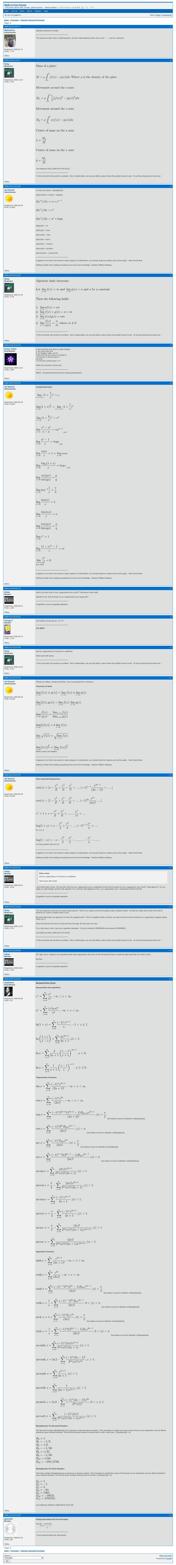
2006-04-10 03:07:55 (12, 775)
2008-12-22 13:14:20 (12, 1515)
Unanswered (167, 15)
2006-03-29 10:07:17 (12, 26)
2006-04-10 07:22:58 (12, 907)
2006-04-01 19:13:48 (12, 186)
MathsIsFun (9, 30)
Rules (22, 11)
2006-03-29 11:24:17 (12, 60)
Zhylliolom (9, 983)
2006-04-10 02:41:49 (12, 678)
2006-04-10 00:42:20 (12, 617)
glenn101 (8, 1519)
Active (158, 15)
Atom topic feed (166, 1556)
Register (38, 11)
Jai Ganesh (9, 190)
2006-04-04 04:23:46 (12, 275)
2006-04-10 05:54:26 (12, 868)
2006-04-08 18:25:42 (12, 383)
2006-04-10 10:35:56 (12, 950)
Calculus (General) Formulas (33, 20)
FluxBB (169, 1558)
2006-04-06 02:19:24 (12, 345)
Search (29, 11)
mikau (7, 592)
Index (6, 11)
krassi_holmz (10, 349)
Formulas (15, 20)
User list (14, 11)
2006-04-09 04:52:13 (12, 588)
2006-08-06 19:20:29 (12, 979)
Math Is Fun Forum (15, 5)
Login (46, 11)
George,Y (8, 621)
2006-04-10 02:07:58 (12, 647)
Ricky (6, 64)
